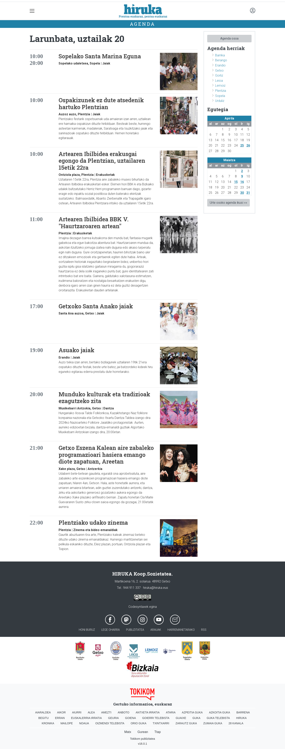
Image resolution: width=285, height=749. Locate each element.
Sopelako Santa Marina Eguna (100, 56)
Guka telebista (218, 718)
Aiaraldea (43, 712)
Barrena (243, 712)
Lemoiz (220, 85)
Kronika (48, 723)
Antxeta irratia (148, 712)
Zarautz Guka (186, 723)
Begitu (43, 718)
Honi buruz (87, 630)
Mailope (67, 723)
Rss (203, 630)
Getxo (219, 70)
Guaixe (181, 718)
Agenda (142, 24)
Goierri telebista (155, 718)
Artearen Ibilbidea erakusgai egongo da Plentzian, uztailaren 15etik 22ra (102, 160)
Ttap (157, 732)
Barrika (220, 55)
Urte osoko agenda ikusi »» (228, 203)
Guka (196, 718)
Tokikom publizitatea (142, 738)
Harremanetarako (181, 630)
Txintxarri (161, 723)
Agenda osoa (229, 38)
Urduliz (219, 101)
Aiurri (76, 712)
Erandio (220, 65)
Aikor (61, 712)
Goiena (130, 718)
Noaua (84, 723)
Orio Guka (138, 723)
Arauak (155, 630)
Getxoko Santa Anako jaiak (96, 306)
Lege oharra (110, 630)
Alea (91, 712)
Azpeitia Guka (192, 712)
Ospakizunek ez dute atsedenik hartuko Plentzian (101, 103)
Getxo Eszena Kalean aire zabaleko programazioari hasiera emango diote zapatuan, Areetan (106, 454)
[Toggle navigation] (32, 11)
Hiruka (241, 718)
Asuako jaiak (76, 350)
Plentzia (220, 91)
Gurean (143, 732)
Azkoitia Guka (219, 712)
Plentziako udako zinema (93, 522)
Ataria (171, 712)
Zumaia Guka (212, 723)
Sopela (220, 96)
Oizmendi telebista (109, 723)
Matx (127, 732)
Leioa (219, 80)
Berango (221, 60)
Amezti (106, 712)
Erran (60, 718)
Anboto (123, 712)
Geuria (113, 718)
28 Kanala (236, 723)
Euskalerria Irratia (86, 718)
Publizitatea (135, 630)
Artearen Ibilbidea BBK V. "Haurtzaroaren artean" (94, 222)
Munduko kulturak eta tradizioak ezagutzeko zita (104, 397)
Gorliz (219, 75)
